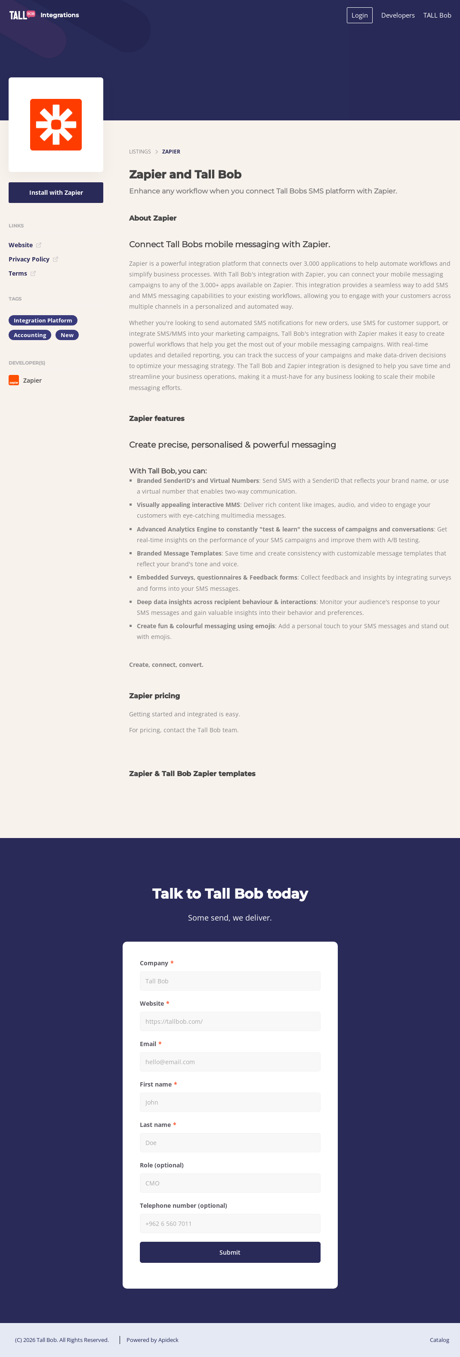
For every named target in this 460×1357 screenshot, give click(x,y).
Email (148, 1044)
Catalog (439, 1340)
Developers (398, 15)
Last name (155, 1125)
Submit (230, 1252)
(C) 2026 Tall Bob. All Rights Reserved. (62, 1340)
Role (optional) (162, 1165)
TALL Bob (437, 15)
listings (140, 151)
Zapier (25, 380)
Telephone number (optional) (183, 1205)
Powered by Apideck (153, 1340)
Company (154, 963)
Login (360, 15)
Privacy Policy (34, 259)
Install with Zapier (56, 192)
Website (25, 245)
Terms (22, 273)
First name (156, 1084)
